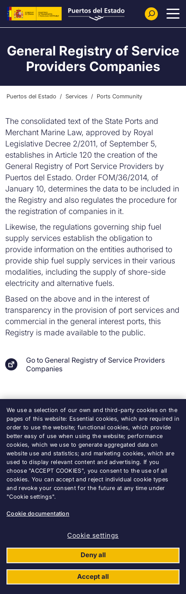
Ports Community (119, 96)
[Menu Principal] (172, 14)
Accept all (93, 576)
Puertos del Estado (31, 96)
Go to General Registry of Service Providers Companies (95, 364)
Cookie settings (93, 535)
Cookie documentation (38, 513)
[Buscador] (151, 13)
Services (76, 96)
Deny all (93, 555)
